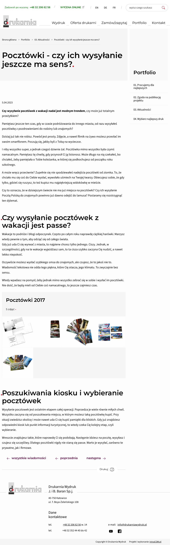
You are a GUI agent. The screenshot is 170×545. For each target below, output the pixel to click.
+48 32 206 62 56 (72, 525)
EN (96, 7)
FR (114, 7)
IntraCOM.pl (155, 542)
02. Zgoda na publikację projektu (147, 99)
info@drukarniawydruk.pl (132, 525)
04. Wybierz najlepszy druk (148, 119)
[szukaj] (164, 7)
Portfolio (25, 39)
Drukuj (109, 469)
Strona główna (9, 39)
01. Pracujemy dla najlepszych (143, 86)
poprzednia (66, 458)
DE (105, 7)
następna (98, 458)
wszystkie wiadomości (26, 458)
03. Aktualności (42, 39)
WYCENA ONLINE (70, 7)
